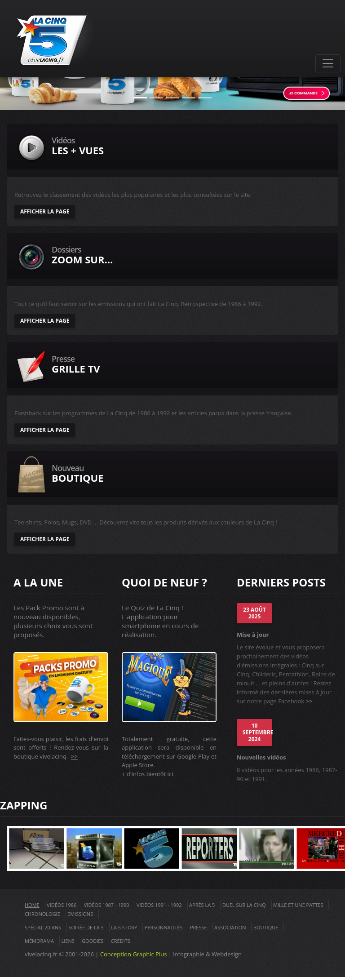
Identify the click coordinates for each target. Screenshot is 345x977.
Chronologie (42, 913)
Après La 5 (202, 905)
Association (230, 927)
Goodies (92, 940)
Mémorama (39, 940)
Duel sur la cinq (244, 905)
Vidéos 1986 (61, 905)
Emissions (80, 913)
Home (32, 905)
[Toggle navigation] (328, 63)
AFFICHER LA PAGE (44, 211)
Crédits (120, 940)
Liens (67, 940)
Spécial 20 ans (43, 927)
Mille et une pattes (298, 905)
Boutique (266, 927)
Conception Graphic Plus (133, 954)
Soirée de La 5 (85, 927)
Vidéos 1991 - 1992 (159, 905)
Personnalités (164, 927)
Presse (198, 927)
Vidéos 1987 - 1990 (106, 905)
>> (74, 756)
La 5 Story (124, 927)
